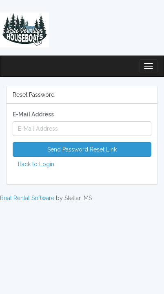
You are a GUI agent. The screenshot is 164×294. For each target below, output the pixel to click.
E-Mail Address (33, 114)
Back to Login (36, 164)
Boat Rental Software (27, 198)
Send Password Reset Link (82, 149)
